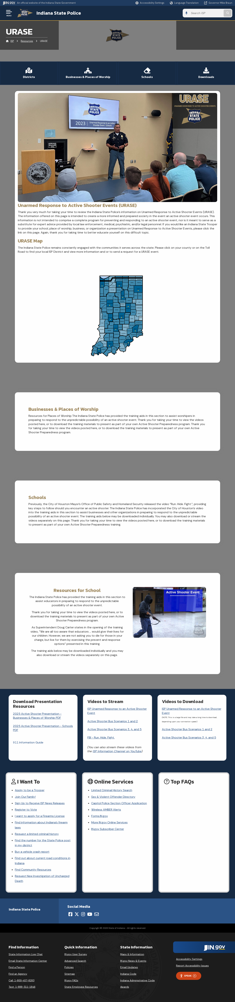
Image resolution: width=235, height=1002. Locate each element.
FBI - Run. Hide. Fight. (101, 737)
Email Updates (129, 967)
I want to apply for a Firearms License (40, 816)
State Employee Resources (81, 986)
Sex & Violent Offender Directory (113, 797)
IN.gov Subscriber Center (107, 829)
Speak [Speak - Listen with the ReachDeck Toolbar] (188, 975)
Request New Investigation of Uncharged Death (42, 878)
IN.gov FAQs (71, 980)
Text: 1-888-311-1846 (22, 986)
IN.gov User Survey (75, 954)
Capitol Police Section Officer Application (119, 803)
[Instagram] (83, 914)
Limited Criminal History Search (111, 790)
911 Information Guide (28, 742)
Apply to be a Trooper (29, 790)
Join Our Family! (25, 797)
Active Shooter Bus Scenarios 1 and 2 (112, 721)
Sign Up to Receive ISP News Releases (40, 803)
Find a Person (17, 967)
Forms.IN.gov (99, 816)
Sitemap (69, 973)
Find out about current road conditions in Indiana (42, 860)
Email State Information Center (28, 960)
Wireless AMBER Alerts (106, 810)
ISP (12, 41)
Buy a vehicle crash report (32, 852)
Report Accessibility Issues (192, 965)
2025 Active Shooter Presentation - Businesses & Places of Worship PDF (37, 716)
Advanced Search (75, 960)
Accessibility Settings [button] (189, 959)
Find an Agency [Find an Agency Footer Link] (18, 973)
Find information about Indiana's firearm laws (41, 824)
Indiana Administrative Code (137, 980)
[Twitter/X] (77, 914)
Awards (124, 986)
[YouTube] (89, 914)
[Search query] (206, 13)
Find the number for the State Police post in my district (42, 842)
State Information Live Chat (26, 954)
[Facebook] (70, 914)
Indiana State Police (59, 13)
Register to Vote (26, 810)
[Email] (96, 914)
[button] (149, 3)
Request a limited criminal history (37, 834)
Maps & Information (132, 954)
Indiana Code (128, 973)
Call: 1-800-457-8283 (21, 980)
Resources (27, 41)
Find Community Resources (33, 870)
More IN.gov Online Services (109, 822)
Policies (69, 967)
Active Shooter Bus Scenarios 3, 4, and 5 (114, 729)
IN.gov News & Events (133, 960)
